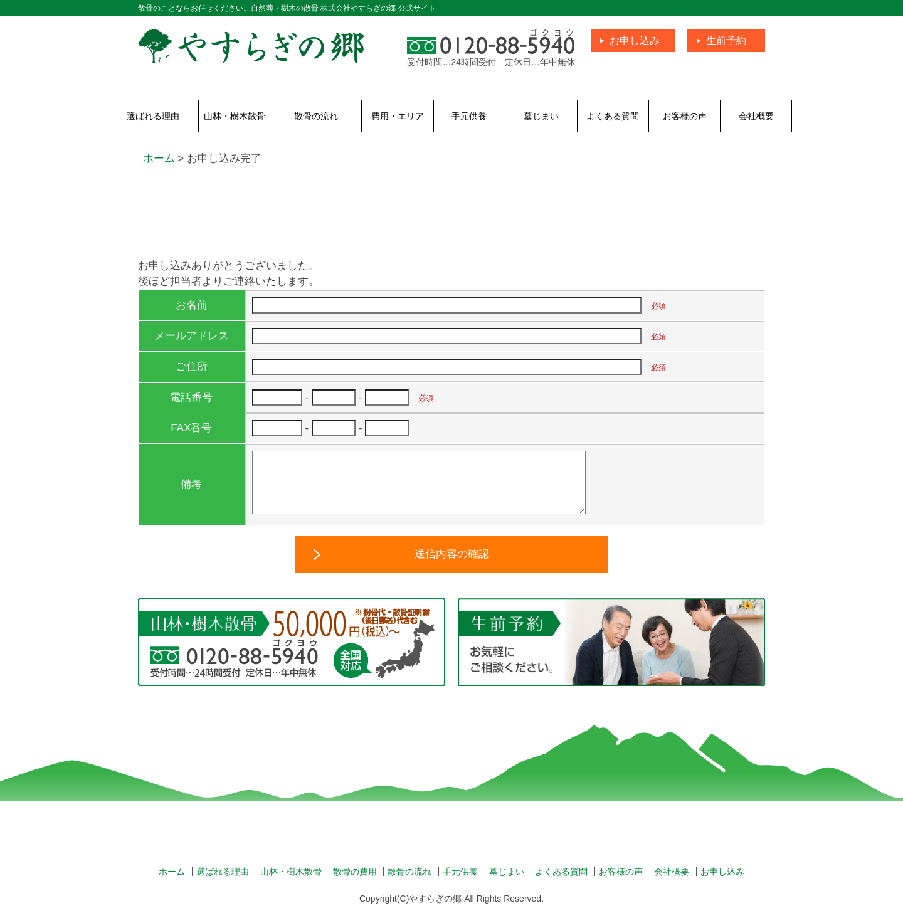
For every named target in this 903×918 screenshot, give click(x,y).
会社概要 (756, 116)
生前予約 (726, 40)
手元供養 (469, 116)
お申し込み (635, 40)
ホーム (172, 884)
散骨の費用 (355, 884)
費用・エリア (397, 116)
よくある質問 (612, 116)
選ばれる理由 (153, 116)
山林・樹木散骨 (234, 116)
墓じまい (541, 116)
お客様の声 (685, 116)
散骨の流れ (316, 116)
